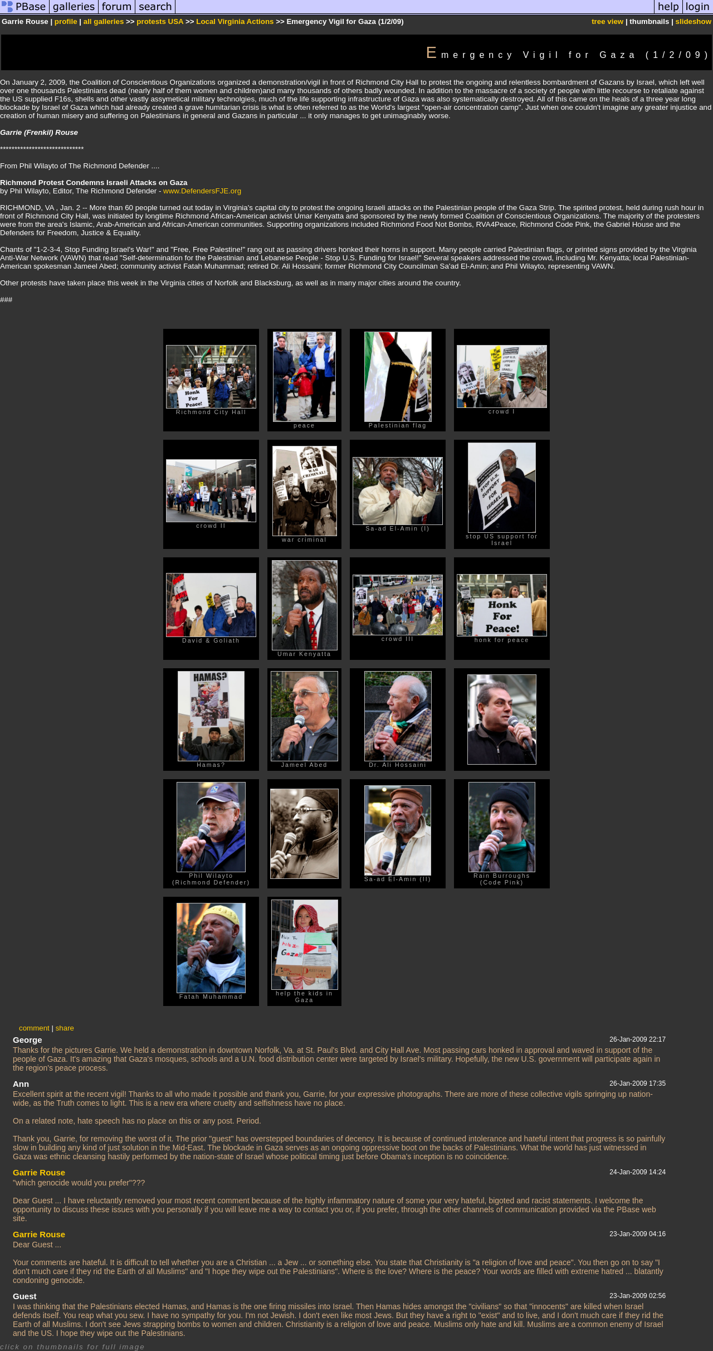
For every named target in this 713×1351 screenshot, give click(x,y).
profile (66, 21)
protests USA (159, 21)
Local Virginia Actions (235, 21)
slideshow (693, 21)
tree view (607, 21)
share (65, 1028)
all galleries (104, 21)
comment (34, 1028)
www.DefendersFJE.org (202, 191)
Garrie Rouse (39, 1172)
